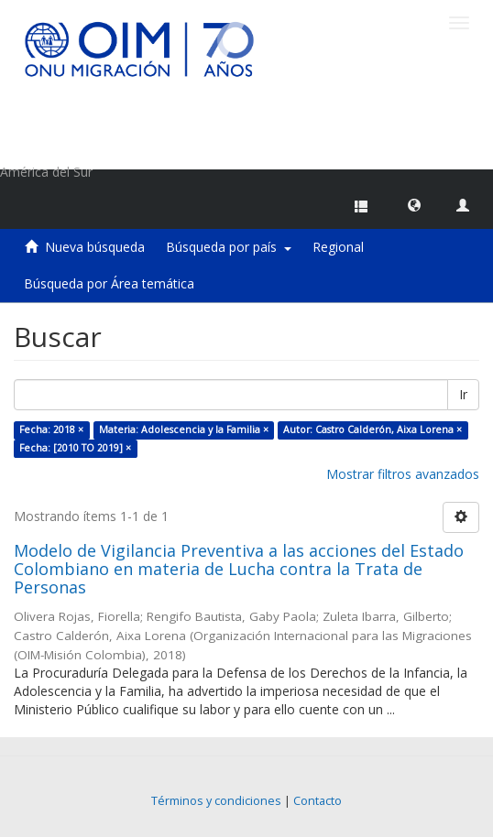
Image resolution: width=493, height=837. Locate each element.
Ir (463, 394)
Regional (338, 246)
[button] (414, 204)
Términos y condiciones (216, 801)
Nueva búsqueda (95, 246)
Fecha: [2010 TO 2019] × (75, 447)
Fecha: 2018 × (51, 429)
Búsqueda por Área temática (109, 283)
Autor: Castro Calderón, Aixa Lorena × (372, 429)
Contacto (317, 801)
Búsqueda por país (228, 246)
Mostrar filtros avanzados (402, 474)
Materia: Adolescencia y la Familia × (183, 429)
